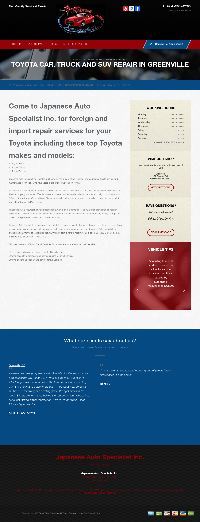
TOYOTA (127, 84)
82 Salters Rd (95, 59)
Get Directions (160, 187)
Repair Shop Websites (49, 513)
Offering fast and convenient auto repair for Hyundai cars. (36, 252)
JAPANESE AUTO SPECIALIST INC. (26, 84)
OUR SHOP (15, 44)
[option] (160, 276)
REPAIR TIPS (58, 44)
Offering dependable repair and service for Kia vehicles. (35, 259)
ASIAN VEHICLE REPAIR (108, 84)
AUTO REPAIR (35, 44)
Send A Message (161, 232)
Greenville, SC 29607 (115, 59)
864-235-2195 (179, 6)
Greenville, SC (17, 365)
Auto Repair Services (100, 464)
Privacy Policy (94, 513)
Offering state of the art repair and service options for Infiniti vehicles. (41, 255)
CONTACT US (79, 44)
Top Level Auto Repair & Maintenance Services (70, 84)
